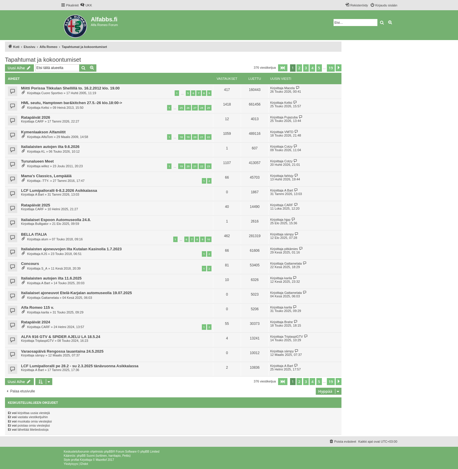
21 (201, 137)
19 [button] (331, 67)
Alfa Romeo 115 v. (37, 307)
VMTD (288, 132)
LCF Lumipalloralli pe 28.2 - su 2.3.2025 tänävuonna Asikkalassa (79, 366)
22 (208, 137)
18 (181, 137)
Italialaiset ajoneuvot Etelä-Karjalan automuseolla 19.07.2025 (76, 293)
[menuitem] (86, 5)
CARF (39, 121)
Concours (30, 263)
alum (44, 239)
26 (188, 108)
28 (201, 108)
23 (208, 166)
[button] (282, 67)
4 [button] (312, 67)
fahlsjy (288, 175)
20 (194, 137)
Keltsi (45, 107)
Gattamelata (293, 263)
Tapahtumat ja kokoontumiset (43, 59)
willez (45, 166)
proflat (75, 459)
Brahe (288, 322)
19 (188, 137)
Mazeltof (101, 459)
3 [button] (306, 67)
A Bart (39, 194)
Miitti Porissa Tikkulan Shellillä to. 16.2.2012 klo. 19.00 (70, 88)
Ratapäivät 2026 (35, 117)
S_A (44, 268)
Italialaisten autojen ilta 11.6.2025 (51, 278)
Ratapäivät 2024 (35, 322)
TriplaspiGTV (44, 340)
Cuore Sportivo (52, 93)
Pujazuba (291, 117)
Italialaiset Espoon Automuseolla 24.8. (56, 220)
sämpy (289, 234)
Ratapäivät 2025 (35, 205)
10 (208, 239)
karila (288, 278)
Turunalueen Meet (37, 161)
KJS (44, 254)
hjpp (287, 219)
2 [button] (299, 67)
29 (208, 108)
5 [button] (319, 67)
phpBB (108, 451)
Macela (289, 88)
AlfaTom (47, 137)
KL (43, 151)
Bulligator (41, 223)
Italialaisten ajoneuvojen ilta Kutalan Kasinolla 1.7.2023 (71, 249)
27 (194, 108)
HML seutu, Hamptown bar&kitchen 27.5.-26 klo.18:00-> (71, 103)
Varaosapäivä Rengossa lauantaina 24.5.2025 (62, 351)
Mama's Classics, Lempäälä (46, 176)
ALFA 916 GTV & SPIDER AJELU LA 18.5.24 (60, 336)
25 (181, 108)
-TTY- (45, 180)
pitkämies (291, 249)
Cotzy (288, 146)
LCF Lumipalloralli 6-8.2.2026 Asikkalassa (59, 190)
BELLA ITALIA (34, 234)
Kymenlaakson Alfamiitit (43, 132)
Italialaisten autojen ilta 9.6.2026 (50, 146)
